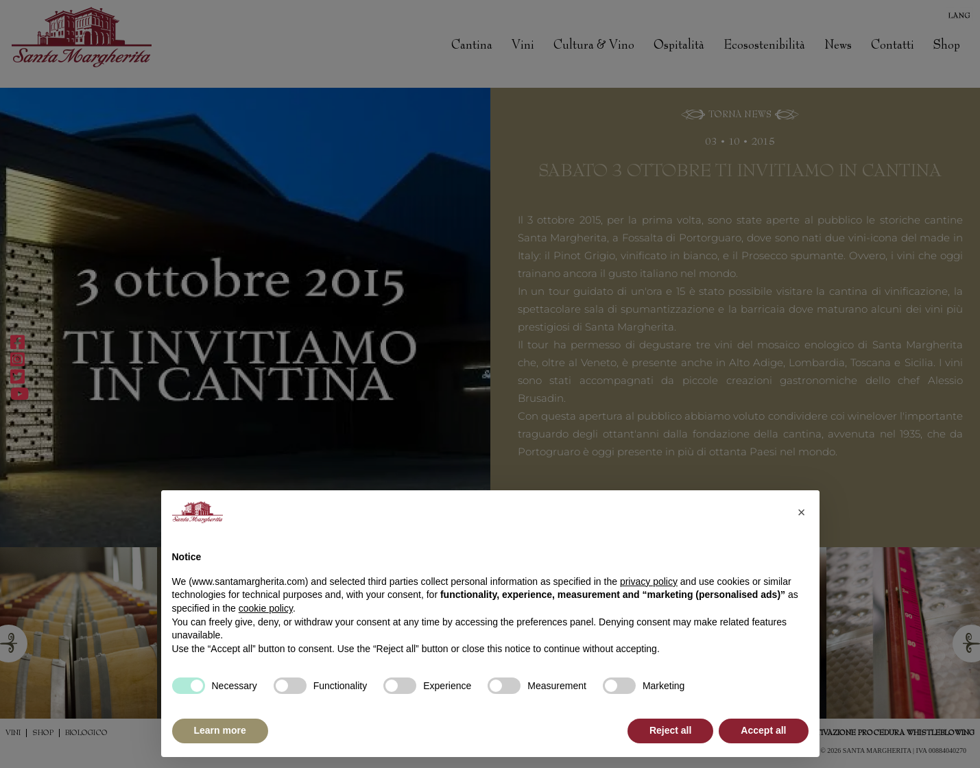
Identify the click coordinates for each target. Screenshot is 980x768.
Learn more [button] (220, 730)
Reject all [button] (670, 730)
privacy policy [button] (649, 581)
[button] (802, 512)
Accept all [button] (763, 730)
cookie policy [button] (266, 608)
